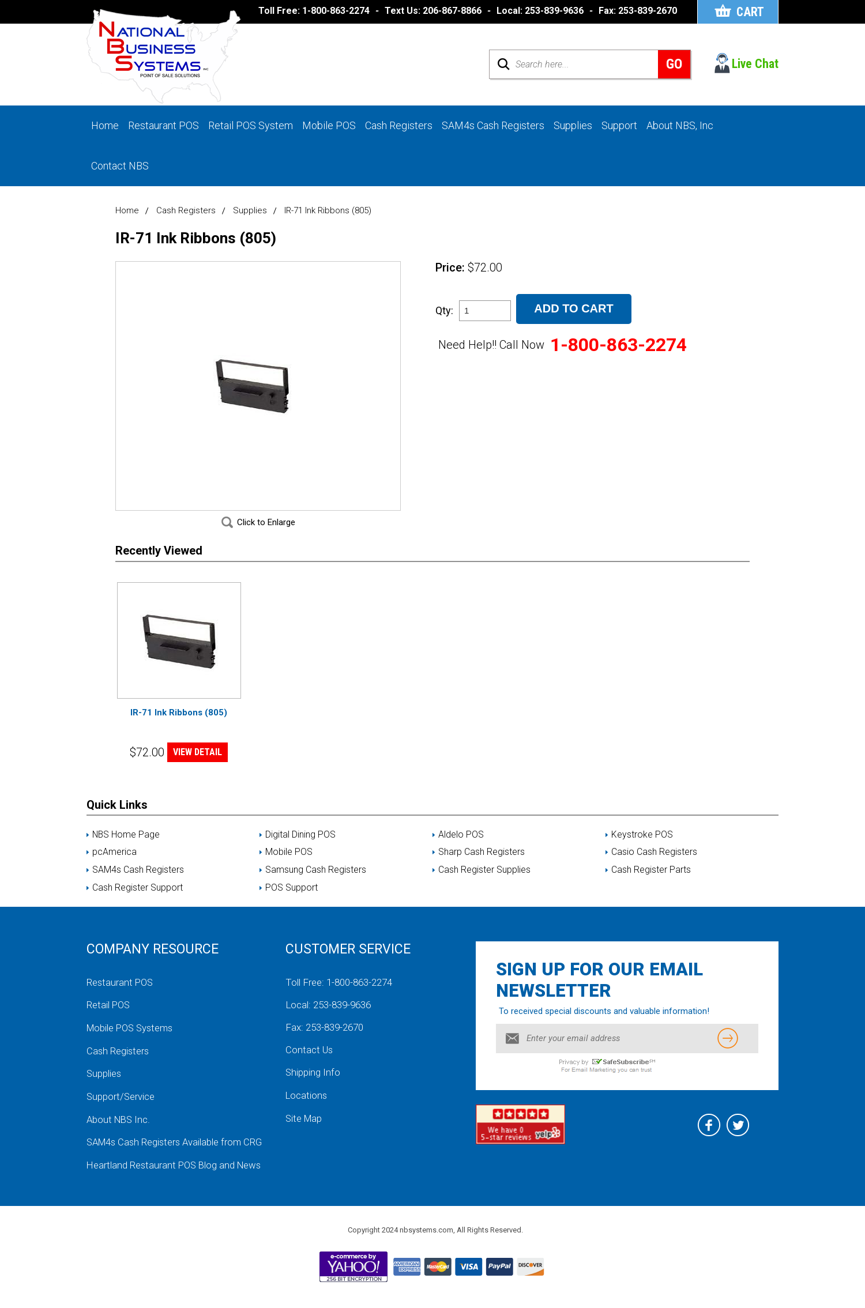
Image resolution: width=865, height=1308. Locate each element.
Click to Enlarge (266, 534)
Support (619, 126)
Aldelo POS (461, 846)
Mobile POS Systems (132, 1039)
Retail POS (108, 1017)
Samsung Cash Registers (315, 882)
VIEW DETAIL (197, 764)
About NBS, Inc (679, 126)
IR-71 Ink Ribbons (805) (178, 724)
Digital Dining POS (300, 846)
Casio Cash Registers (654, 864)
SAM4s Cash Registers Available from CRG (177, 1152)
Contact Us (309, 1062)
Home (105, 126)
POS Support (291, 899)
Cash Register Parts (651, 882)
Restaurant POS (163, 126)
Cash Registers (398, 126)
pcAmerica (114, 864)
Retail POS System (250, 126)
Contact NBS (120, 166)
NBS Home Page (126, 846)
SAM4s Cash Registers (493, 126)
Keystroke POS (642, 846)
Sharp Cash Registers (481, 864)
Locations (306, 1107)
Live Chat (755, 64)
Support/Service (121, 1107)
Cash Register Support (137, 899)
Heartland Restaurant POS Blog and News (175, 1174)
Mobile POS (329, 126)
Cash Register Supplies (484, 882)
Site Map (304, 1129)
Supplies (573, 126)
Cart (749, 12)
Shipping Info (313, 1084)
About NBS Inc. (119, 1129)
